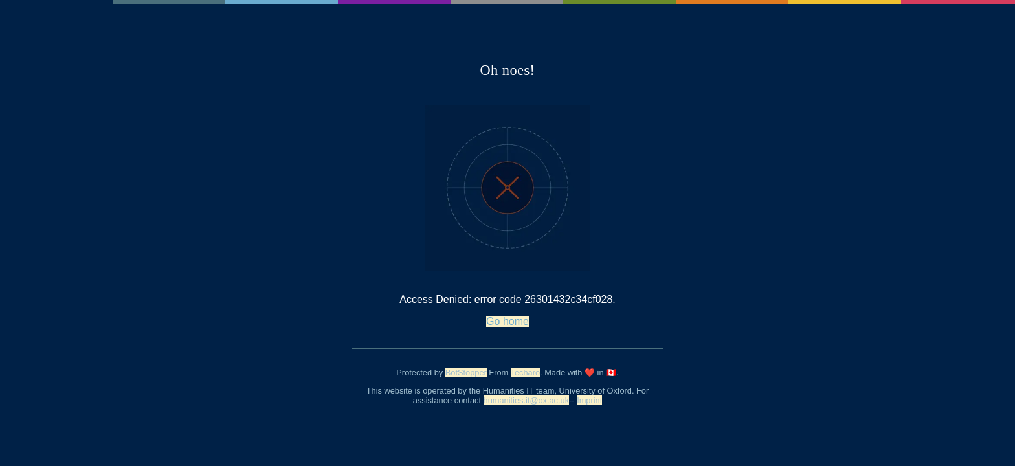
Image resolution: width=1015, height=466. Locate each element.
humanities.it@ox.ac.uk (527, 400)
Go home (507, 321)
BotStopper (466, 372)
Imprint (589, 400)
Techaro (526, 372)
